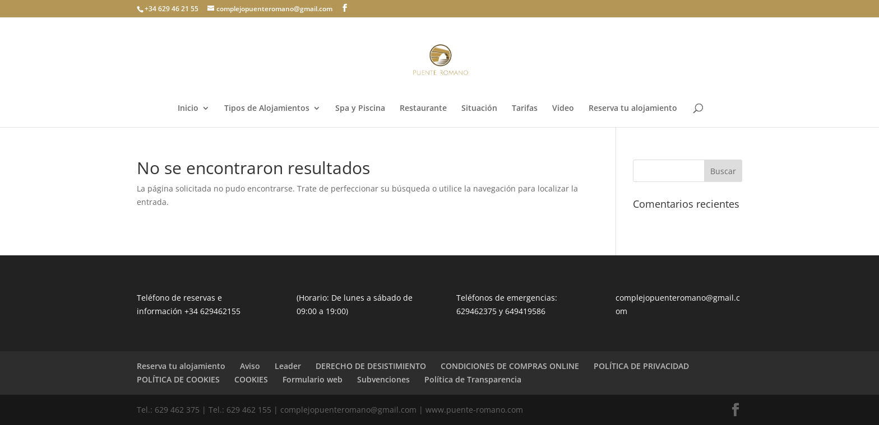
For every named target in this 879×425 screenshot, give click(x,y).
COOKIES (251, 379)
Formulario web (313, 379)
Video (563, 108)
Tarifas (525, 108)
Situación (479, 108)
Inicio (188, 108)
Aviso (250, 366)
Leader (288, 366)
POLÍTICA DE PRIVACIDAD (641, 366)
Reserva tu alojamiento (633, 108)
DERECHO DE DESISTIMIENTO (371, 366)
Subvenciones (383, 379)
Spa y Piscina (360, 108)
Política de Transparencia (472, 379)
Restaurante (423, 108)
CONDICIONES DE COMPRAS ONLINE (510, 366)
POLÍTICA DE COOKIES (178, 379)
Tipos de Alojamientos (266, 108)
